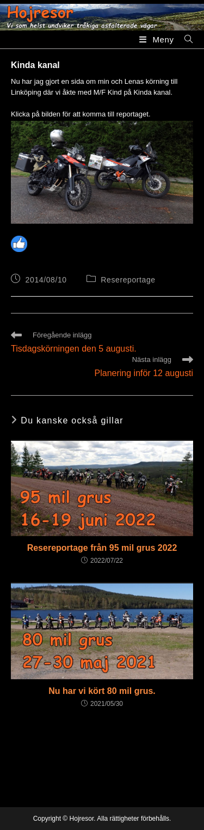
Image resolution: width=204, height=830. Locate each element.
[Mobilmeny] (157, 39)
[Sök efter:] (184, 39)
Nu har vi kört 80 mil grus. (102, 691)
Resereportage (128, 279)
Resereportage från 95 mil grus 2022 (102, 547)
